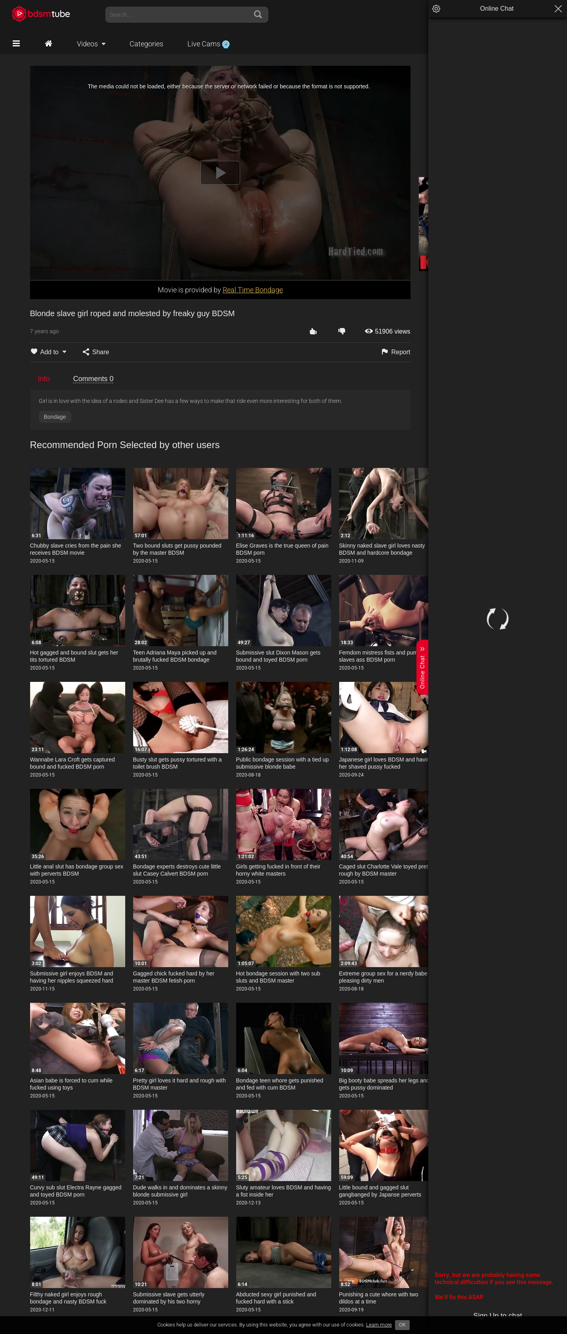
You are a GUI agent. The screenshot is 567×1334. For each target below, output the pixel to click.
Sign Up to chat (497, 1316)
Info (44, 379)
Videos (87, 44)
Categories (146, 44)
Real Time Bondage (253, 290)
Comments (93, 379)
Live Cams (208, 44)
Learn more (379, 1325)
